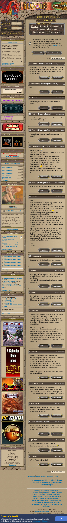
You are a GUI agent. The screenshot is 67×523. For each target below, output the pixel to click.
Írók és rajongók (41, 476)
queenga (34, 440)
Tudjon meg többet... (40, 521)
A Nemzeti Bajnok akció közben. (13, 304)
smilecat (34, 352)
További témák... (7, 290)
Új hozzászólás (38, 53)
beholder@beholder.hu (42, 511)
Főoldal (36, 491)
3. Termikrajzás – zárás (10, 246)
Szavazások (50, 476)
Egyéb (56, 476)
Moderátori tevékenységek (51, 483)
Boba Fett (34, 310)
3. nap (5, 306)
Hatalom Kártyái (12, 42)
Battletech (56, 498)
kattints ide (57, 45)
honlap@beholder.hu (12, 452)
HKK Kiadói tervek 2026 (11, 245)
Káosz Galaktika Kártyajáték (42, 496)
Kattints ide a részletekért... (12, 156)
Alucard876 (35, 403)
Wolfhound (35, 270)
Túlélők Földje (12, 207)
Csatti (33, 422)
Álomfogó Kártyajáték (53, 494)
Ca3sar (34, 146)
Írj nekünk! (12, 465)
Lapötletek (6, 277)
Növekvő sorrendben (54, 53)
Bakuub (34, 63)
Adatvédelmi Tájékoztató (7, 118)
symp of (34, 292)
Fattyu (34, 114)
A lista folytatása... (7, 249)
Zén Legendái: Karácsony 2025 (6, 176)
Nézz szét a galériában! (12, 229)
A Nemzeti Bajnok (9, 301)
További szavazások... (8, 63)
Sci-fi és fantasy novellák (51, 502)
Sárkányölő (46, 492)
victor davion (36, 256)
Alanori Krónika (38, 498)
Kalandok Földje (37, 492)
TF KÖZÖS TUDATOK (10, 281)
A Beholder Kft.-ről (47, 504)
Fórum (34, 26)
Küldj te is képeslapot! (8, 314)
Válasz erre (44, 77)
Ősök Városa (54, 491)
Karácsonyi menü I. (7, 173)
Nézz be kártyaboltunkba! (12, 163)
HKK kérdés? (7, 282)
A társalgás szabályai (40, 480)
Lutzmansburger (37, 383)
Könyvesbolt (40, 32)
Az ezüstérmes (8, 303)
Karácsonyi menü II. (8, 170)
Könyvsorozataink (43, 500)
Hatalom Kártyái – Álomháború (7, 179)
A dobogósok (7, 300)
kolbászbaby (35, 84)
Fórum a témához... (7, 64)
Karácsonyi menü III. (8, 167)
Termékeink (54, 32)
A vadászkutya (8, 310)
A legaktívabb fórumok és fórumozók (47, 481)
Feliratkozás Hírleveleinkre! (12, 100)
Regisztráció (35, 504)
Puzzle (53, 492)
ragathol (34, 456)
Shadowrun (48, 498)
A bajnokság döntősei (10, 299)
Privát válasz (57, 77)
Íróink (34, 500)
